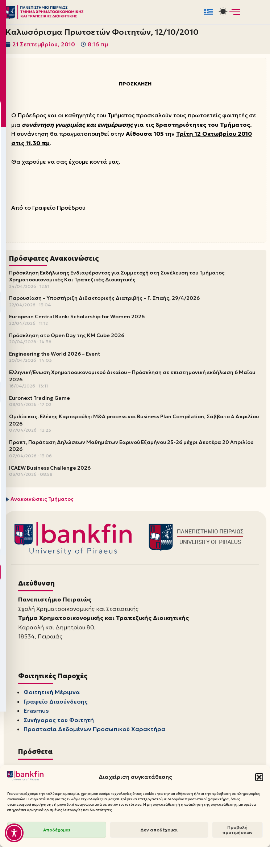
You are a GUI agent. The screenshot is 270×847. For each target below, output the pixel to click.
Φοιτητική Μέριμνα (52, 693)
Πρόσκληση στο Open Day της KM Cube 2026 (66, 335)
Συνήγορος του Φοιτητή (59, 720)
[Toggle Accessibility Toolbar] (14, 833)
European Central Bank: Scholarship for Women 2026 (77, 317)
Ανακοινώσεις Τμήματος (42, 499)
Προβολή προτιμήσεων (237, 830)
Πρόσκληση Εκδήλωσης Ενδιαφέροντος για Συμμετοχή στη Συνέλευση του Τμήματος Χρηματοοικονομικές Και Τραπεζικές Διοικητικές (117, 277)
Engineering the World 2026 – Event (54, 354)
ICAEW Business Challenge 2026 (50, 468)
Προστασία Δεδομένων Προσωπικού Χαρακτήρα (94, 730)
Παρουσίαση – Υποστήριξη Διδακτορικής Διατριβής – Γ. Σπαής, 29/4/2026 (104, 298)
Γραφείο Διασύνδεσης (56, 702)
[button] (259, 777)
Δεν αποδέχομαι (159, 830)
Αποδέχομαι (56, 830)
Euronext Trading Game (39, 398)
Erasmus (36, 711)
